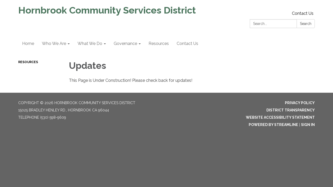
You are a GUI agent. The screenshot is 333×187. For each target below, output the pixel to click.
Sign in (308, 125)
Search (305, 24)
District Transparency (290, 110)
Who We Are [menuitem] (54, 43)
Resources (28, 62)
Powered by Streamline (273, 125)
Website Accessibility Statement (280, 117)
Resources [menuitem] (159, 43)
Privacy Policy (300, 103)
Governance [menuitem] (125, 43)
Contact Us (302, 13)
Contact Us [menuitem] (187, 43)
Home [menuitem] (28, 43)
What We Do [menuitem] (90, 43)
